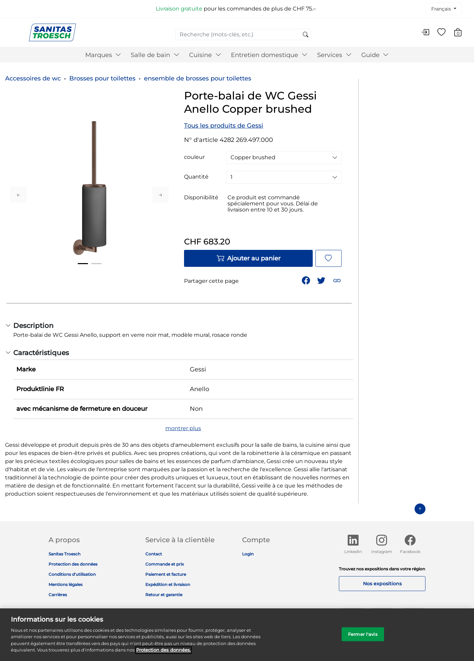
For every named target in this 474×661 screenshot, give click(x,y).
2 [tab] (96, 263)
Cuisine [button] (205, 55)
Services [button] (334, 55)
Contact (153, 553)
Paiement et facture (165, 574)
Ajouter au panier (248, 258)
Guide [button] (375, 55)
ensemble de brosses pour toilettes (197, 78)
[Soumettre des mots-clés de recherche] (305, 35)
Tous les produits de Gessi (223, 125)
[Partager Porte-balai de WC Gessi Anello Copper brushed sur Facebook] (306, 280)
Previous (18, 194)
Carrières (58, 594)
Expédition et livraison (167, 584)
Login (248, 553)
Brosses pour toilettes (102, 78)
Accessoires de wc (33, 78)
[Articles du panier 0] (461, 33)
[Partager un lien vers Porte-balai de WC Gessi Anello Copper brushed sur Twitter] (322, 280)
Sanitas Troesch (64, 553)
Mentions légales (66, 584)
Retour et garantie (163, 594)
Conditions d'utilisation (72, 574)
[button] (338, 280)
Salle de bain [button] (155, 55)
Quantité (196, 177)
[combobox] (243, 34)
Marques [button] (103, 55)
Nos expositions (382, 584)
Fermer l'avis (363, 638)
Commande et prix (164, 564)
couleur (194, 157)
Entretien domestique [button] (269, 55)
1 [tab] (83, 263)
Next (160, 194)
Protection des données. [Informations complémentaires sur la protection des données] (163, 654)
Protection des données (73, 564)
